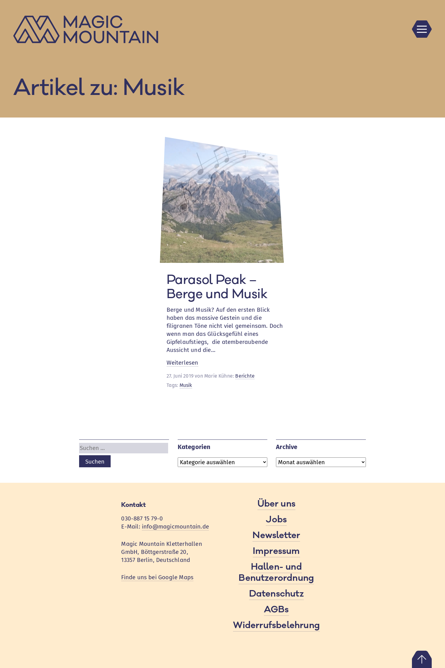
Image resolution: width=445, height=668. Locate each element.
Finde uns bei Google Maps (157, 577)
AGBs (276, 609)
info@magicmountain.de (175, 526)
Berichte (245, 376)
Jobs (276, 519)
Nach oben (422, 659)
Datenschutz (276, 594)
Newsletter (276, 535)
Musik (186, 385)
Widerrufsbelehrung (276, 625)
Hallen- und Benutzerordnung (276, 572)
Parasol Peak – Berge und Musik (217, 287)
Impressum (276, 551)
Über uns (276, 504)
